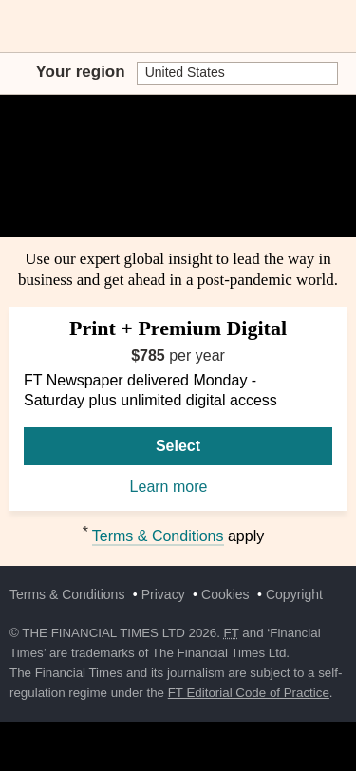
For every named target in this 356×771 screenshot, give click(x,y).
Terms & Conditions (158, 536)
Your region (80, 72)
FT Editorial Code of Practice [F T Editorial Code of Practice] (248, 693)
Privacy (163, 594)
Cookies (225, 594)
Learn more (179, 488)
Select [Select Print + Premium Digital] (178, 446)
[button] (19, 27)
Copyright (294, 594)
